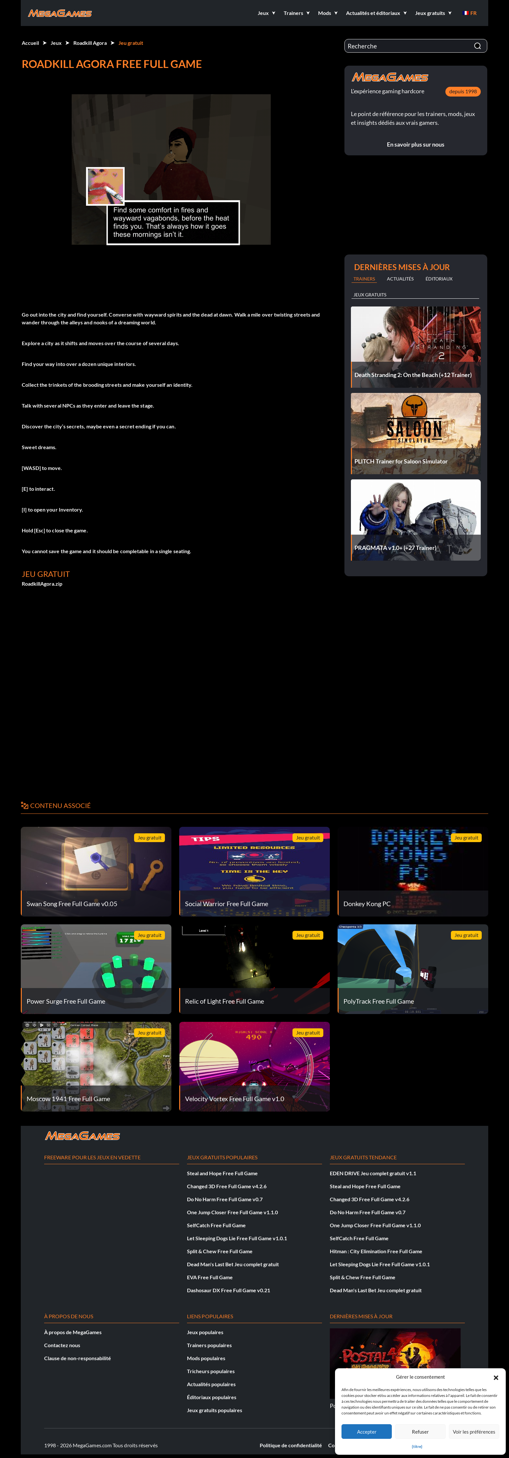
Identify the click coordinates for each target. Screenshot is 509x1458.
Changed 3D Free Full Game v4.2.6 (227, 1186)
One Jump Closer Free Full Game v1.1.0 (232, 1212)
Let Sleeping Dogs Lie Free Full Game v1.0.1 (237, 1238)
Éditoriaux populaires (211, 1397)
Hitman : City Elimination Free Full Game (376, 1251)
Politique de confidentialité (291, 1445)
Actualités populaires (211, 1384)
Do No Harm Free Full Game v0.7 (225, 1199)
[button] (496, 1376)
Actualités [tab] (400, 278)
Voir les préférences (474, 1432)
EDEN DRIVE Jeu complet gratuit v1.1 (373, 1173)
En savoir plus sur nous (415, 144)
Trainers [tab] (364, 278)
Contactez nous (62, 1345)
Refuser (420, 1432)
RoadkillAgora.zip (42, 583)
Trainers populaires (209, 1345)
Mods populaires (206, 1358)
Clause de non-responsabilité (77, 1358)
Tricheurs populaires (211, 1371)
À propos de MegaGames (73, 1332)
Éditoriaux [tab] (439, 278)
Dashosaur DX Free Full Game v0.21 (228, 1290)
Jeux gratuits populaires (214, 1410)
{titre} (417, 1446)
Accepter (367, 1432)
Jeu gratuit (130, 43)
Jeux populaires (205, 1332)
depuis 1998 (463, 91)
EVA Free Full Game (210, 1277)
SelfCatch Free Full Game (216, 1225)
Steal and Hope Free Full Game (222, 1173)
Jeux (56, 43)
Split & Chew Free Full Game (220, 1251)
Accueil (30, 43)
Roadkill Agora (90, 43)
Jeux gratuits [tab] (370, 294)
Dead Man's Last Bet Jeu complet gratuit (233, 1264)
